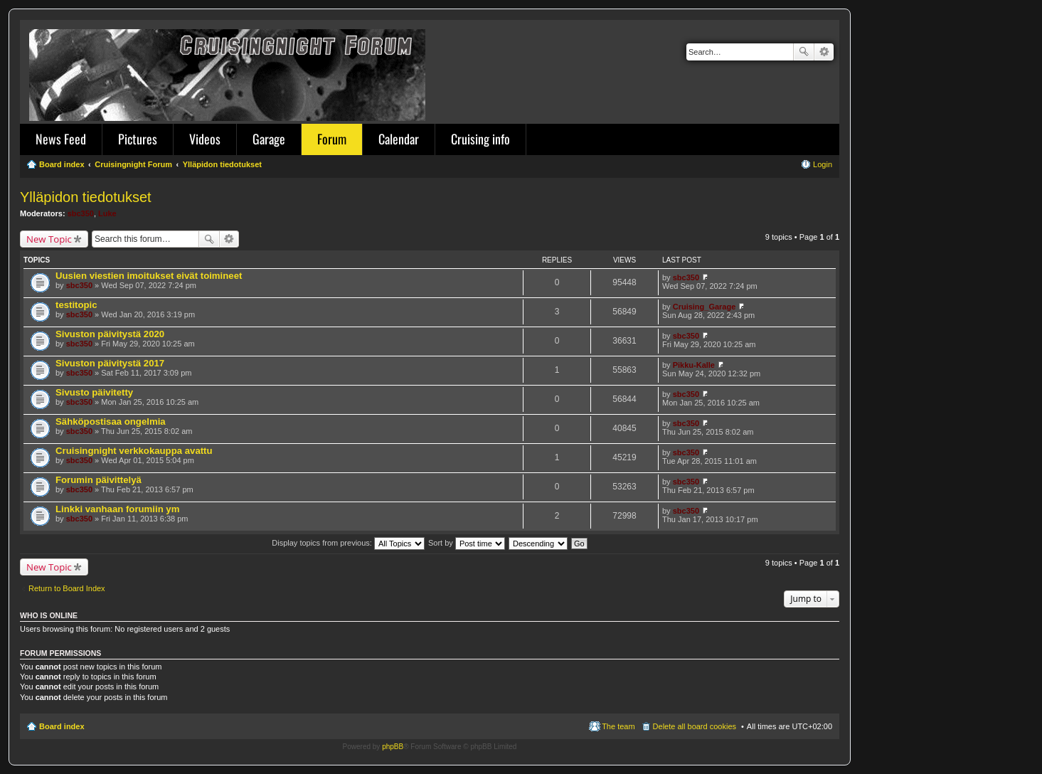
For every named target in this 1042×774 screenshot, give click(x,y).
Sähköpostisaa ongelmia (110, 421)
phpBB (392, 747)
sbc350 (81, 213)
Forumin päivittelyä (98, 480)
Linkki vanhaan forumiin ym (117, 509)
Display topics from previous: (348, 543)
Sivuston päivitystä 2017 (109, 363)
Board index (62, 726)
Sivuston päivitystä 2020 (109, 334)
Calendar (398, 138)
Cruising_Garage (704, 306)
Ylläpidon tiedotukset (85, 197)
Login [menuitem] (822, 164)
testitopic (76, 304)
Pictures (137, 138)
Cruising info (480, 138)
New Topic (49, 239)
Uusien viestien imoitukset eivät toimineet (148, 275)
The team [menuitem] (618, 726)
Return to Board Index (66, 588)
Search (803, 51)
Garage (268, 138)
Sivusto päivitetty (94, 392)
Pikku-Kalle (694, 365)
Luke (107, 213)
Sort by (466, 543)
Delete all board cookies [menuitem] (694, 726)
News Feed (61, 138)
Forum (331, 138)
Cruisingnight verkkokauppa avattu (134, 450)
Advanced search (824, 51)
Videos (204, 138)
